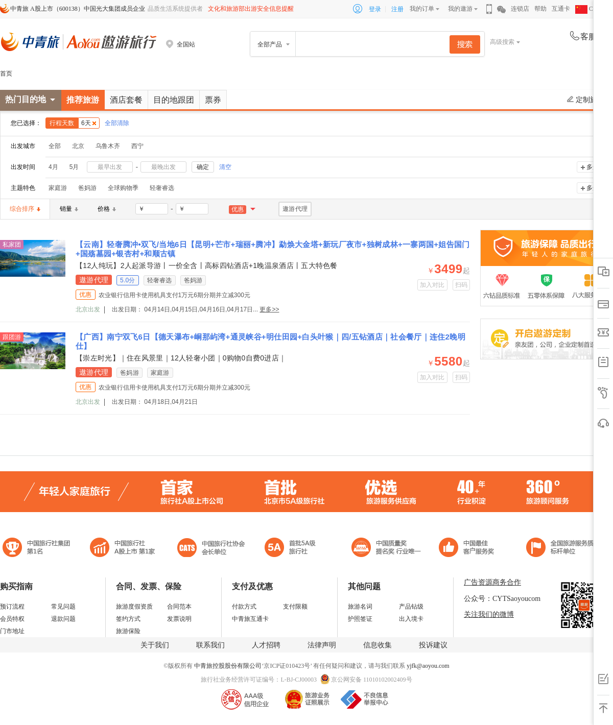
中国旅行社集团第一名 (38, 549)
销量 (69, 208)
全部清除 (117, 123)
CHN (588, 8)
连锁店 (520, 8)
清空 (225, 167)
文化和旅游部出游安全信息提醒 (251, 8)
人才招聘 (266, 645)
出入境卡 (411, 618)
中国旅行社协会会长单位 (211, 549)
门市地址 (12, 631)
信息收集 (377, 645)
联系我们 (210, 645)
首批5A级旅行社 (122, 549)
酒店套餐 (126, 99)
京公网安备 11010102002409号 (371, 679)
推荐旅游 (82, 99)
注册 (397, 9)
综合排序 (25, 208)
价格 (107, 208)
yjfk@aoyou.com (428, 665)
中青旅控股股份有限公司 (228, 665)
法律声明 (322, 645)
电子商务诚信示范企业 (294, 549)
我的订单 (422, 8)
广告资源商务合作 (492, 582)
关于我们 (154, 645)
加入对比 (432, 284)
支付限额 (295, 606)
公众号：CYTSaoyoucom (502, 598)
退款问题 (63, 618)
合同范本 (179, 606)
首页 (6, 73)
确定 (203, 167)
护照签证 (360, 618)
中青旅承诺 (563, 549)
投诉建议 (433, 645)
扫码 (461, 284)
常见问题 (63, 606)
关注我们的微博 (489, 614)
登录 (375, 9)
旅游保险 (128, 631)
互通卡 (561, 8)
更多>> (269, 309)
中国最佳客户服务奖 (386, 549)
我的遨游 (460, 8)
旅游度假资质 (134, 606)
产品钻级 (411, 606)
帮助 (540, 8)
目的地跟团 (173, 99)
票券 (213, 99)
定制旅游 (585, 99)
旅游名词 (360, 606)
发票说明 (179, 618)
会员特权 (12, 618)
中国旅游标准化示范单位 (469, 549)
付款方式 (244, 606)
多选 (592, 167)
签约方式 (128, 618)
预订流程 (12, 606)
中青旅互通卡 (250, 618)
